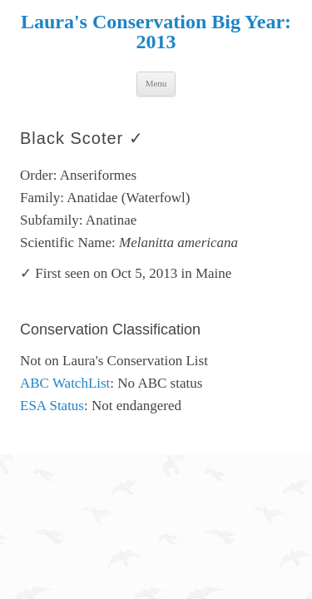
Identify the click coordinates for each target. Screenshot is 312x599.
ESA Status (52, 405)
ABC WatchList (65, 383)
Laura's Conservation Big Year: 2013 (156, 32)
